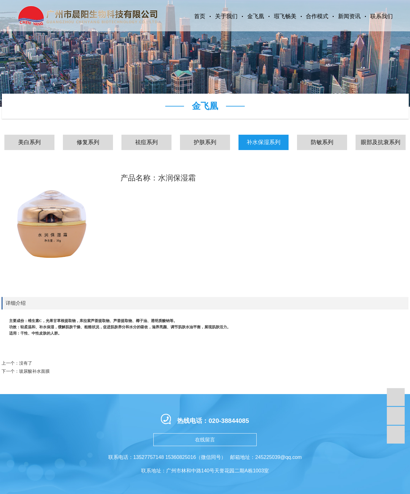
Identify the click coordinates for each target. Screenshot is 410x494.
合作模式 (317, 16)
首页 (199, 16)
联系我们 (381, 16)
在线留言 (205, 439)
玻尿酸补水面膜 (34, 371)
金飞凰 (255, 16)
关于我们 (226, 16)
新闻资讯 (349, 16)
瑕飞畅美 (285, 16)
